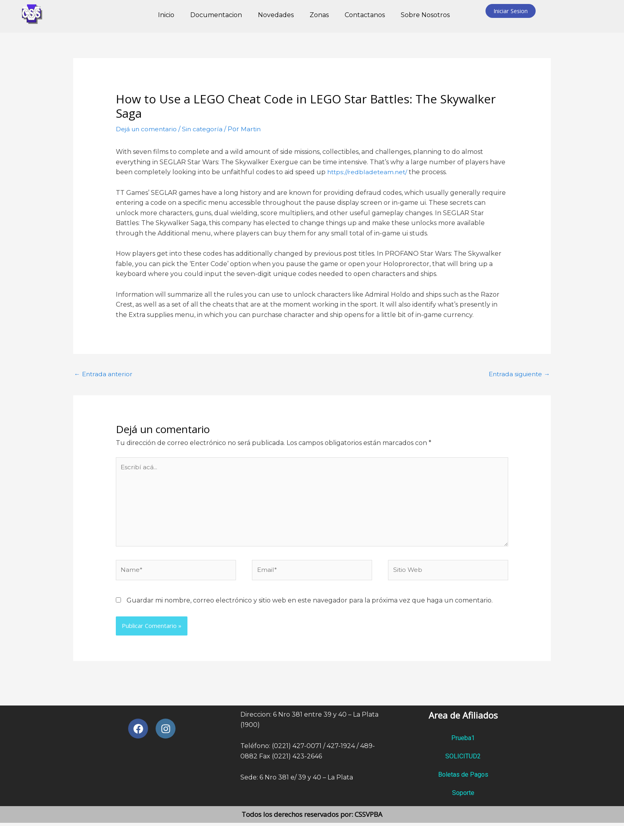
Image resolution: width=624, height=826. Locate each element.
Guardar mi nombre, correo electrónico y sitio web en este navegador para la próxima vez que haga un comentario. (310, 603)
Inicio (166, 15)
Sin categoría (205, 129)
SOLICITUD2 (463, 759)
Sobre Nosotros (425, 15)
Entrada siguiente (518, 373)
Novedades (276, 15)
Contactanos (365, 15)
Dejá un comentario (147, 129)
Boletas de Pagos (463, 777)
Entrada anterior (104, 373)
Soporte (463, 796)
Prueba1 (463, 741)
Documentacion (216, 15)
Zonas (319, 15)
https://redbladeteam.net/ (368, 172)
